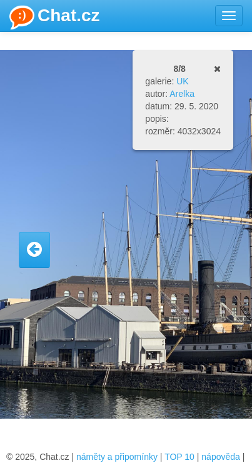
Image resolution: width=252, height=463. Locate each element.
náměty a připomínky (117, 457)
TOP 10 (179, 457)
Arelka (181, 94)
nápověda (220, 457)
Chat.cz (54, 17)
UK (182, 81)
